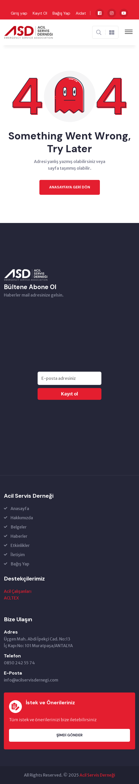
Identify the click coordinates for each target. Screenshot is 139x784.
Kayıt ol (69, 394)
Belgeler (19, 527)
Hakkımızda (22, 517)
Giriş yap (19, 13)
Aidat (81, 13)
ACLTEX (11, 597)
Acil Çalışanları (17, 591)
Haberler (19, 536)
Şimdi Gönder (69, 735)
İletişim (18, 554)
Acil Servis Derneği (97, 775)
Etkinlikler (20, 545)
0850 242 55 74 (19, 662)
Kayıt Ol (40, 13)
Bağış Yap (61, 13)
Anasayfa (20, 508)
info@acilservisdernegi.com (31, 680)
